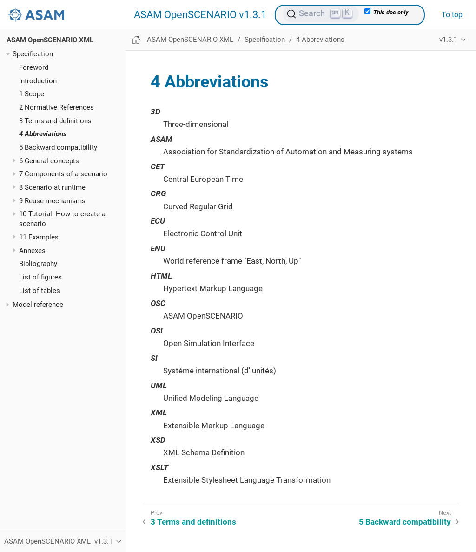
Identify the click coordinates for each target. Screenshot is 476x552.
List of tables (39, 290)
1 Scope (31, 94)
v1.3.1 (448, 39)
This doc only (386, 12)
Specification (33, 54)
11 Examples (39, 237)
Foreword (33, 67)
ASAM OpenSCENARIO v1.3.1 (200, 15)
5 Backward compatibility (58, 147)
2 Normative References (56, 107)
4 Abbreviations (43, 134)
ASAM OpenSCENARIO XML (50, 40)
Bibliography (38, 263)
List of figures (40, 277)
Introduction (38, 81)
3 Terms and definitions (55, 121)
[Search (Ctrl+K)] (321, 14)
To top (452, 14)
